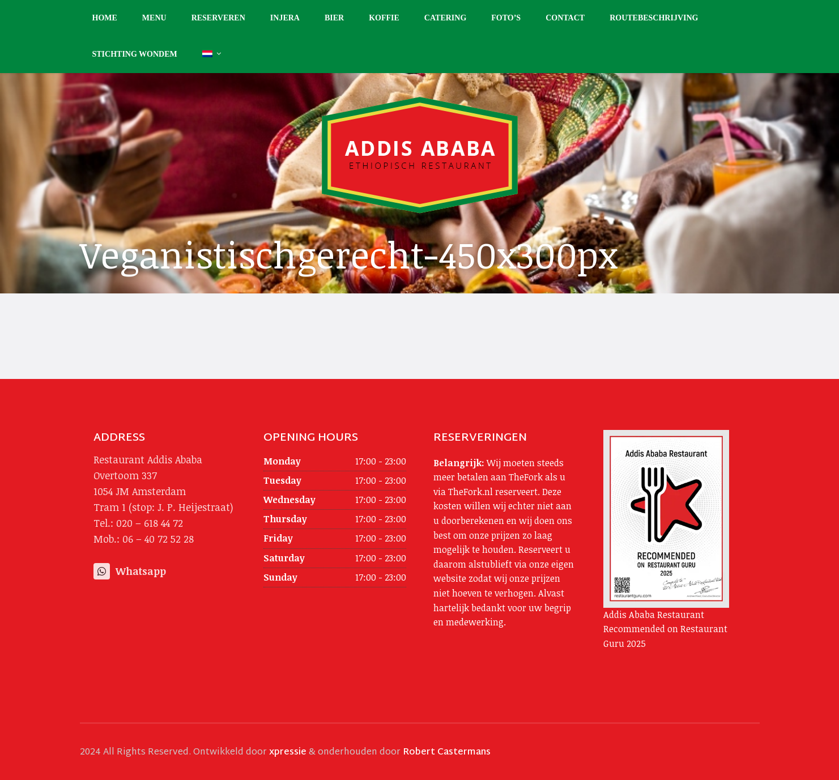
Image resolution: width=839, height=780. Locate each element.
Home (104, 18)
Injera (285, 18)
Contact (565, 18)
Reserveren (218, 18)
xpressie (287, 752)
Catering (445, 18)
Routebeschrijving (654, 18)
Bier (334, 18)
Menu (154, 18)
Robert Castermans (447, 752)
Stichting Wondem (134, 54)
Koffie (384, 18)
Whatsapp (129, 571)
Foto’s (506, 18)
